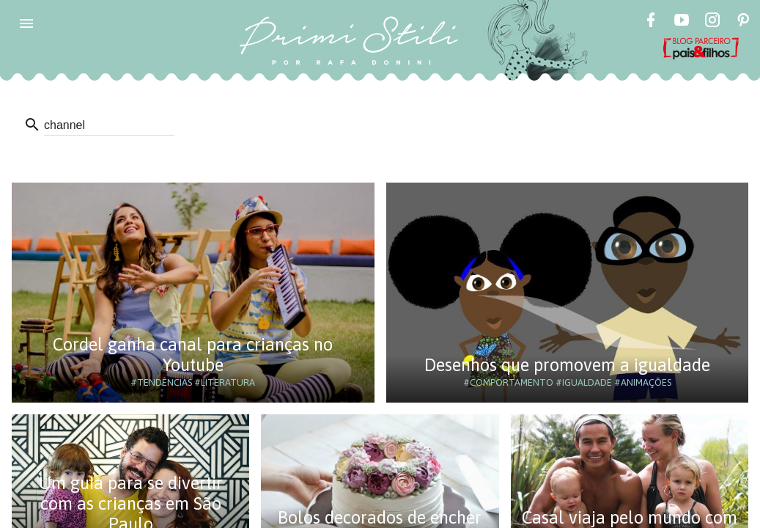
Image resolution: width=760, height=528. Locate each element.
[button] (26, 23)
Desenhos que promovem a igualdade (567, 365)
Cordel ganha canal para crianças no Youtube (193, 354)
